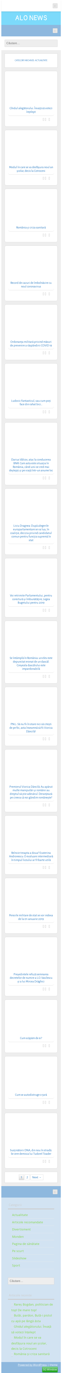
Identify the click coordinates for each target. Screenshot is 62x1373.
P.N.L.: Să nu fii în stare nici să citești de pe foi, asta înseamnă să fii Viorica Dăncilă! (31, 728)
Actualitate (20, 1215)
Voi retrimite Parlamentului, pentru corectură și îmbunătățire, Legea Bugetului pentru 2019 (31, 599)
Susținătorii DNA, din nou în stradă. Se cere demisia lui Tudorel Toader (31, 1152)
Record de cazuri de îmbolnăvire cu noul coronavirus (31, 284)
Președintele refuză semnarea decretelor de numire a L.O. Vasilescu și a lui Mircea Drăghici (31, 978)
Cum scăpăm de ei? (31, 1038)
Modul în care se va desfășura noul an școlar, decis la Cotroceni (31, 169)
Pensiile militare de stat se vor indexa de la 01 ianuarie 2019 (31, 917)
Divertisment (21, 1229)
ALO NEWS (31, 18)
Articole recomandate (27, 1222)
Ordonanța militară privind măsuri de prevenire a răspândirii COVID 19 (31, 343)
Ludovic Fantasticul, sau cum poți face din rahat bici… (31, 402)
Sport (16, 1265)
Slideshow (19, 1258)
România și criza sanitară (31, 227)
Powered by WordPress (32, 1365)
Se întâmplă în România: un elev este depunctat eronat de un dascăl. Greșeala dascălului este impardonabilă (31, 663)
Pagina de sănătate (25, 1244)
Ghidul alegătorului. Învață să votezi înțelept (31, 110)
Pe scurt (18, 1251)
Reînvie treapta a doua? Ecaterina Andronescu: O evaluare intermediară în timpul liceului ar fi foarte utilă (31, 856)
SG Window (50, 1369)
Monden (18, 1237)
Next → (36, 1177)
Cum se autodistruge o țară (31, 1094)
